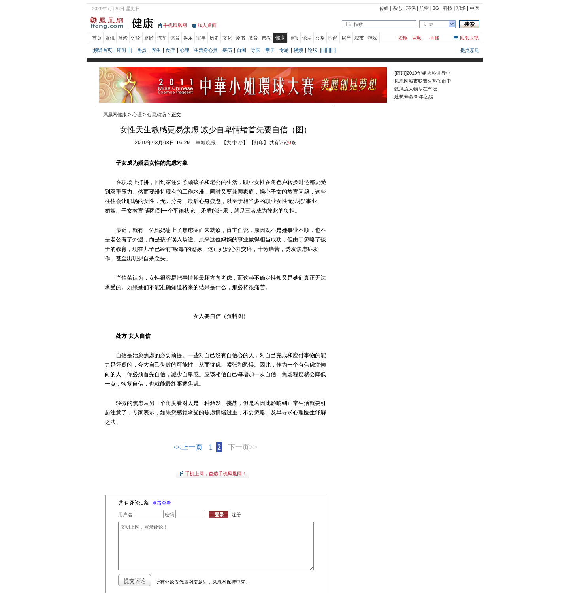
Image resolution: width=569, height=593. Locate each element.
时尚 (333, 38)
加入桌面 (207, 25)
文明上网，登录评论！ (215, 546)
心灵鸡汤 (156, 114)
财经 (149, 38)
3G (436, 8)
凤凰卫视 (469, 38)
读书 (240, 38)
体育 (175, 38)
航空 (424, 8)
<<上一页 (188, 447)
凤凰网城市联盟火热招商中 (422, 81)
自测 (241, 50)
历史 (214, 38)
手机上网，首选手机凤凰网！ (216, 473)
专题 (284, 50)
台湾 (123, 38)
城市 (359, 38)
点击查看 (161, 503)
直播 (434, 38)
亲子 (270, 50)
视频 (298, 50)
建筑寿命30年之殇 (413, 97)
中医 (474, 8)
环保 (411, 8)
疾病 (227, 50)
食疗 (170, 50)
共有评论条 (282, 142)
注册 (236, 515)
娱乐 (188, 38)
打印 (259, 142)
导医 (255, 50)
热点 (142, 50)
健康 (280, 37)
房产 (346, 38)
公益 (320, 38)
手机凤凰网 (175, 25)
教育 (253, 38)
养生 (156, 50)
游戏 (372, 38)
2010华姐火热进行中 (428, 73)
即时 (121, 50)
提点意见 (469, 50)
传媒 (384, 8)
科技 (447, 8)
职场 (461, 8)
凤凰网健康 (115, 114)
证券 (428, 24)
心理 (184, 50)
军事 (201, 38)
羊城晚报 (206, 142)
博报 (294, 38)
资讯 (110, 38)
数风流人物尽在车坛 (415, 89)
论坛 (307, 38)
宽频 (402, 38)
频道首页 (102, 50)
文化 (227, 38)
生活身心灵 (206, 50)
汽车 (162, 38)
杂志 (397, 8)
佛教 (266, 38)
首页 (97, 38)
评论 (136, 38)
